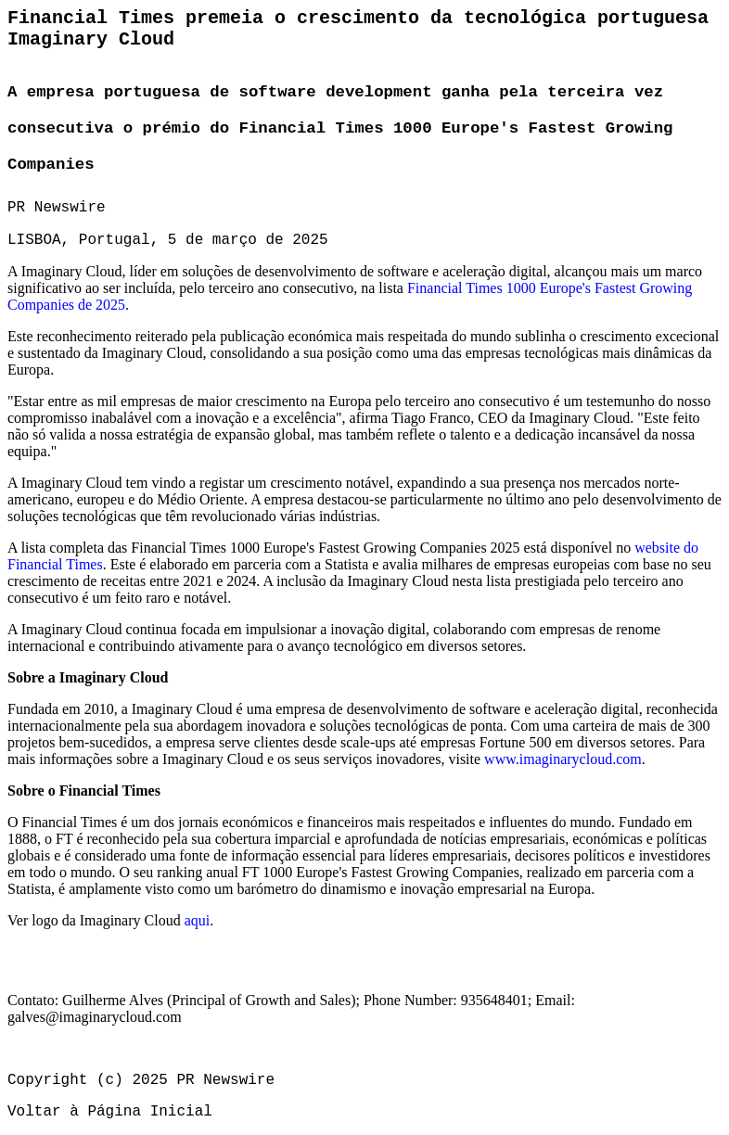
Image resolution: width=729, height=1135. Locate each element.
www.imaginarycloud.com (563, 759)
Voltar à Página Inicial (109, 1111)
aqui (198, 920)
